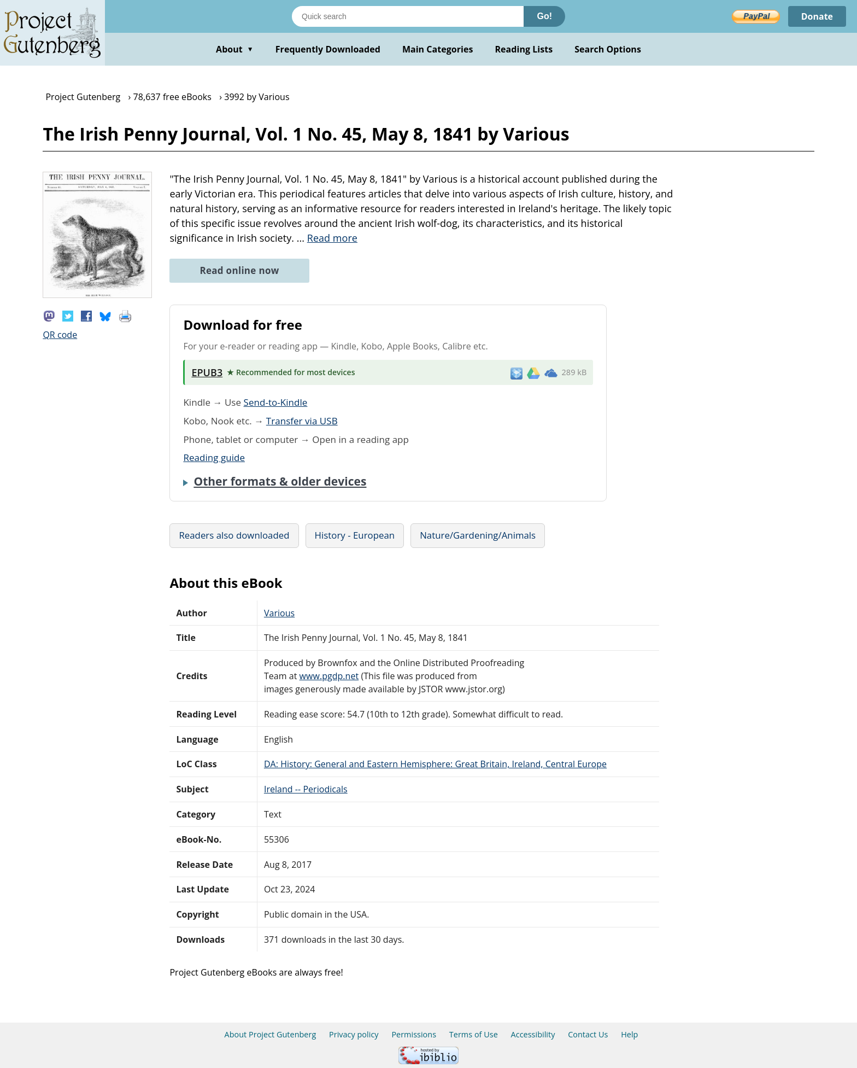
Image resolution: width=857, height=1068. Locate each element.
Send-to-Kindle (276, 402)
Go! (544, 16)
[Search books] (408, 16)
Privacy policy (354, 1034)
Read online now (239, 270)
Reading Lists (524, 49)
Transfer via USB (302, 421)
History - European (355, 535)
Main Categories (437, 49)
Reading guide (214, 457)
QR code (60, 335)
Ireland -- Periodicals (306, 789)
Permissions (413, 1034)
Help (629, 1034)
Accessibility (533, 1034)
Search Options (607, 49)
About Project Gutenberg (270, 1034)
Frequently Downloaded (327, 49)
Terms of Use (473, 1034)
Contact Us (588, 1034)
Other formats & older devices (279, 481)
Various (279, 613)
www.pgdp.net (329, 676)
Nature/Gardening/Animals (478, 535)
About (235, 49)
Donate (817, 16)
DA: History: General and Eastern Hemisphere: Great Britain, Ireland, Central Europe (435, 764)
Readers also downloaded (234, 535)
